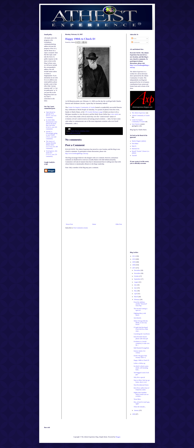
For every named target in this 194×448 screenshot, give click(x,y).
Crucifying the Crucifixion (142, 334)
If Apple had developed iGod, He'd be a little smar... (141, 329)
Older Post (119, 224)
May (135, 291)
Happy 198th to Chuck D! (80, 38)
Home (94, 224)
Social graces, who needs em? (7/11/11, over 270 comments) (51, 153)
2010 (134, 259)
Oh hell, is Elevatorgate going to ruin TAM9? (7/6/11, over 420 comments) (51, 135)
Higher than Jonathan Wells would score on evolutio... (141, 394)
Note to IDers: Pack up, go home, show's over (142, 381)
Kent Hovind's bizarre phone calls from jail (141, 337)
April (136, 294)
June (135, 288)
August (136, 282)
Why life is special (139, 377)
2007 (134, 268)
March (136, 297)
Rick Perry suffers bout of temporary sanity (141, 389)
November (137, 273)
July (135, 285)
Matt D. (134, 146)
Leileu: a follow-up (139, 363)
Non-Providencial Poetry (141, 385)
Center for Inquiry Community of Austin (81, 107)
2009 (134, 262)
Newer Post (69, 224)
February (137, 299)
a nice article (114, 114)
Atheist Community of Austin (141, 115)
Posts (133, 38)
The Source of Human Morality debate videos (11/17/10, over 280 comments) (52, 144)
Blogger (117, 437)
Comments (135, 42)
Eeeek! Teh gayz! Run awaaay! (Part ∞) (140, 356)
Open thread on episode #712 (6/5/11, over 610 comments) (51, 114)
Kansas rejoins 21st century (139, 352)
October (136, 276)
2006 (134, 414)
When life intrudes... (140, 407)
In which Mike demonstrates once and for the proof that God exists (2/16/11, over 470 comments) (51, 124)
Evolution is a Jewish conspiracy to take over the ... (141, 343)
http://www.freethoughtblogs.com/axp (76, 153)
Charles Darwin (75, 131)
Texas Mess (137, 399)
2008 (134, 265)
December (137, 270)
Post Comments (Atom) (81, 228)
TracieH (134, 155)
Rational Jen (135, 148)
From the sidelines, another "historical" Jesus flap (140, 304)
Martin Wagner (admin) (139, 141)
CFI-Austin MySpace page (93, 112)
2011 (134, 256)
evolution (82, 131)
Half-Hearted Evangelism (141, 348)
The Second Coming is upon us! (140, 309)
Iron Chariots (136, 124)
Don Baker (135, 143)
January (136, 410)
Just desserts (137, 318)
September (137, 279)
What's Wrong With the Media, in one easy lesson (141, 322)
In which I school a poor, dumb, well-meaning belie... (141, 368)
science (87, 131)
